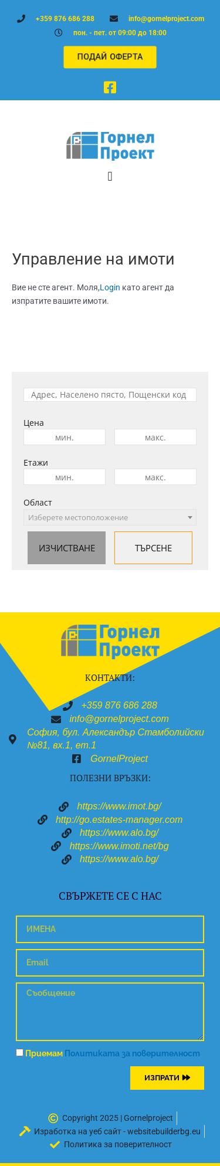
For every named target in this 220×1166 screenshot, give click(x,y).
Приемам (112, 1053)
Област (37, 502)
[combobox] (110, 517)
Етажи (35, 462)
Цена (33, 422)
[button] (110, 176)
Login (110, 287)
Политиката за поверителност (132, 1053)
